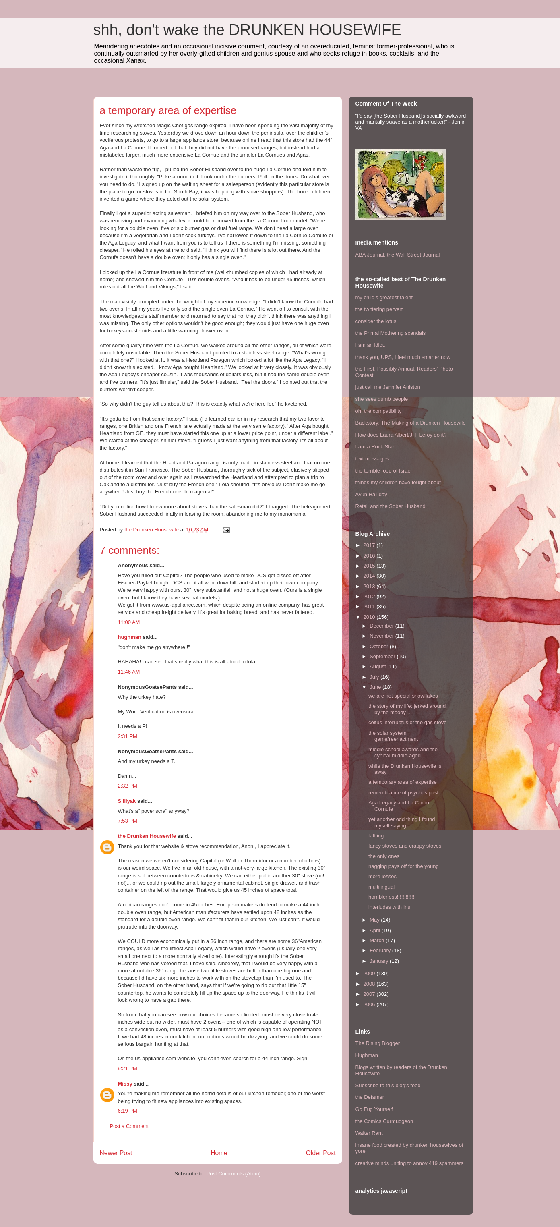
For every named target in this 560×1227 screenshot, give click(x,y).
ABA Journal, (370, 255)
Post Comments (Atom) (234, 1174)
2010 (370, 617)
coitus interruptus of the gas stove (407, 722)
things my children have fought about (398, 482)
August (378, 666)
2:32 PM (127, 786)
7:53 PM (127, 821)
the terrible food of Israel (383, 471)
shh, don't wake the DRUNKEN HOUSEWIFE (247, 29)
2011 (370, 606)
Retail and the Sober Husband (390, 506)
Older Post (321, 1153)
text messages (372, 459)
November (382, 636)
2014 (370, 576)
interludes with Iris (389, 907)
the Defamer (369, 1097)
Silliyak (127, 801)
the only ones (383, 856)
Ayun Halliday (371, 494)
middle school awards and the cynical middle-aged (403, 752)
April (376, 930)
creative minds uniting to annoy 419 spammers (409, 1163)
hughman (130, 637)
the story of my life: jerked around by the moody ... (407, 709)
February (381, 950)
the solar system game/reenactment (393, 736)
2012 (370, 596)
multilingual (381, 887)
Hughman (366, 1055)
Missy (125, 1084)
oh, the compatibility (378, 411)
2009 (370, 973)
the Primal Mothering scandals (390, 333)
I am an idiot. (370, 345)
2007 (370, 994)
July (375, 677)
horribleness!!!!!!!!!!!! (391, 897)
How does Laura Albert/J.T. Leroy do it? (401, 435)
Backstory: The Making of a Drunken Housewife (410, 423)
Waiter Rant (369, 1133)
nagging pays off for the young (403, 866)
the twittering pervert (379, 309)
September (383, 656)
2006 (370, 1004)
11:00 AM (129, 622)
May (375, 920)
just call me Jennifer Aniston (387, 387)
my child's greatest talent (384, 297)
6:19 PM (127, 1111)
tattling (376, 836)
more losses (382, 876)
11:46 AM (129, 672)
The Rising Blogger (377, 1043)
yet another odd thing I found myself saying (401, 822)
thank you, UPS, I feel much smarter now (402, 357)
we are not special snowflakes (403, 696)
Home (219, 1153)
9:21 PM (127, 1068)
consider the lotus (376, 321)
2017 (370, 545)
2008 (370, 984)
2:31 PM (127, 736)
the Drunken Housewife (147, 836)
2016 (370, 556)
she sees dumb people (381, 399)
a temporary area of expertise (402, 782)
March (378, 940)
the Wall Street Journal (413, 255)
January (380, 961)
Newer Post (116, 1153)
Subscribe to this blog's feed (388, 1085)
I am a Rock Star (375, 447)
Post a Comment (129, 1126)
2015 (370, 566)
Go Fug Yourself (374, 1109)
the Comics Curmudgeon (384, 1121)
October (380, 646)
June (376, 687)
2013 (370, 586)
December (382, 626)
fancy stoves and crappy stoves (404, 846)
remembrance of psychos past (403, 793)
